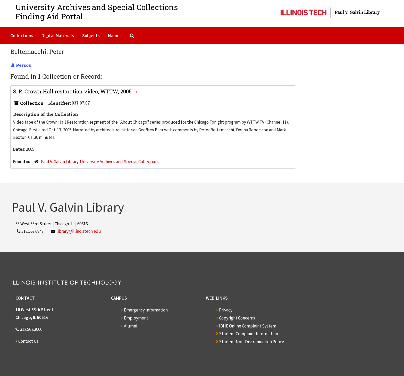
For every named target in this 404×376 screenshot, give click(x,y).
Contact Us (28, 341)
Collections (21, 35)
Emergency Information (146, 310)
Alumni (130, 326)
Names (115, 35)
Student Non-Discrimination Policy (251, 342)
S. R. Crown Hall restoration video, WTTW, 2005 (73, 91)
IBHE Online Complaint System (247, 326)
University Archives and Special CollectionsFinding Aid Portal (96, 11)
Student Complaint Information (248, 334)
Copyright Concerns (237, 318)
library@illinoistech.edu (78, 231)
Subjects (91, 35)
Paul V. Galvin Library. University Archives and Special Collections (100, 161)
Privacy (225, 310)
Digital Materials (57, 35)
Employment (136, 318)
